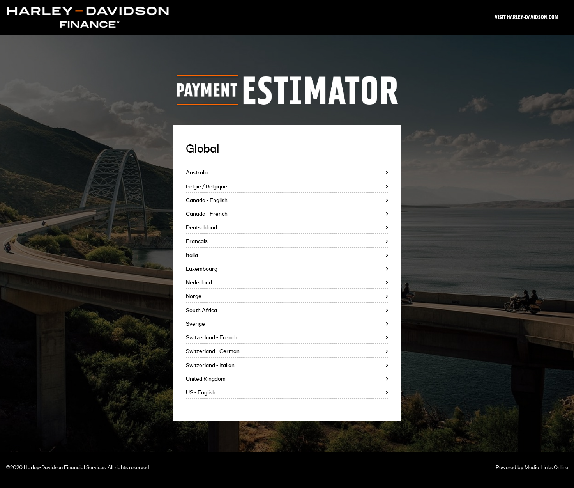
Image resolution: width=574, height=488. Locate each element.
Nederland (199, 283)
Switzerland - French (211, 338)
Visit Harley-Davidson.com (526, 17)
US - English (200, 393)
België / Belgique (206, 187)
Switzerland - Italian (210, 365)
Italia (192, 255)
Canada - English (207, 200)
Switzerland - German (213, 351)
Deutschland (201, 228)
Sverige (195, 324)
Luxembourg (201, 269)
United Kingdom (206, 379)
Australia (197, 173)
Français (197, 241)
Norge (193, 296)
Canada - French (207, 214)
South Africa (201, 310)
